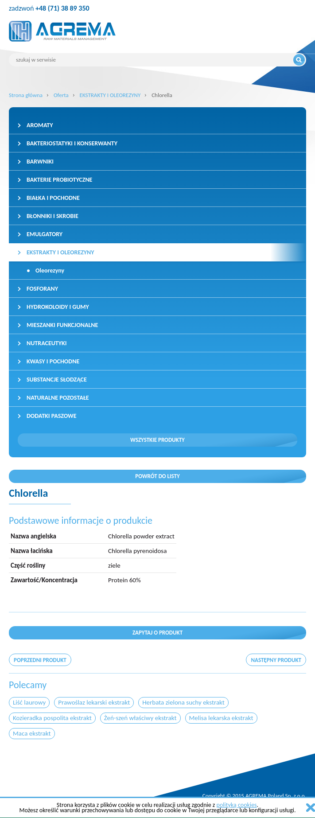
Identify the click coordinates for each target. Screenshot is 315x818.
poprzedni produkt (40, 660)
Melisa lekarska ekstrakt (221, 718)
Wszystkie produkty (157, 439)
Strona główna (26, 95)
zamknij (310, 807)
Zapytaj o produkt (157, 632)
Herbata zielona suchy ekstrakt (183, 702)
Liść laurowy (29, 702)
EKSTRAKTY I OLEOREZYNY (110, 95)
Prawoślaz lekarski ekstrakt (94, 702)
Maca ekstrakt (32, 733)
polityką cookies (237, 805)
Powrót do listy (157, 476)
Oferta (61, 95)
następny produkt (276, 660)
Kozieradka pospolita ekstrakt (52, 718)
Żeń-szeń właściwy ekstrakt (140, 718)
